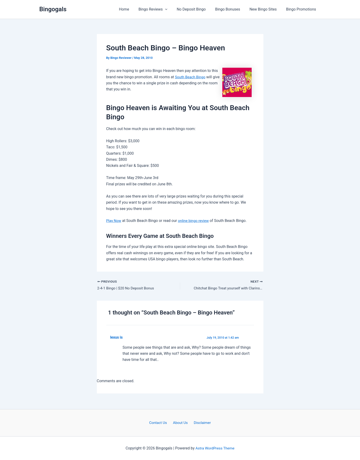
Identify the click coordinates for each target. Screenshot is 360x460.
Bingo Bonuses (232, 9)
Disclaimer (200, 422)
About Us (180, 422)
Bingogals (53, 9)
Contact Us (160, 422)
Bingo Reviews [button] (161, 9)
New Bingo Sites (266, 9)
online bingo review (194, 220)
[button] (173, 9)
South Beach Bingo (191, 77)
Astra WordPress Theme (215, 448)
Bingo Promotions (302, 9)
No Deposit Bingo (197, 9)
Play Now (114, 220)
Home (134, 9)
